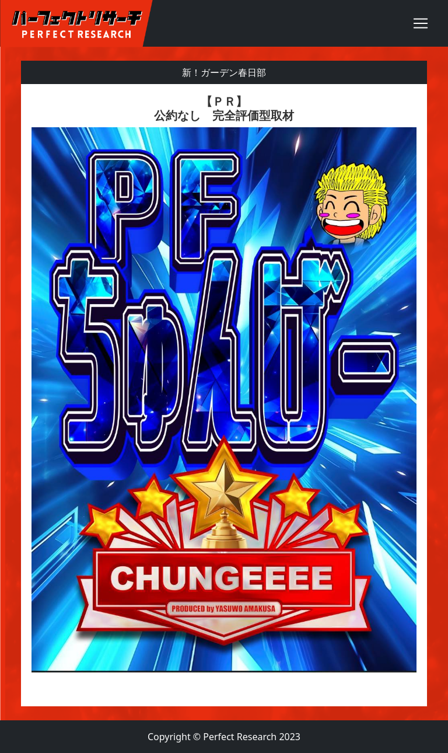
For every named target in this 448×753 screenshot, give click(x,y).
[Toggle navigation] (420, 23)
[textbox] (224, 395)
